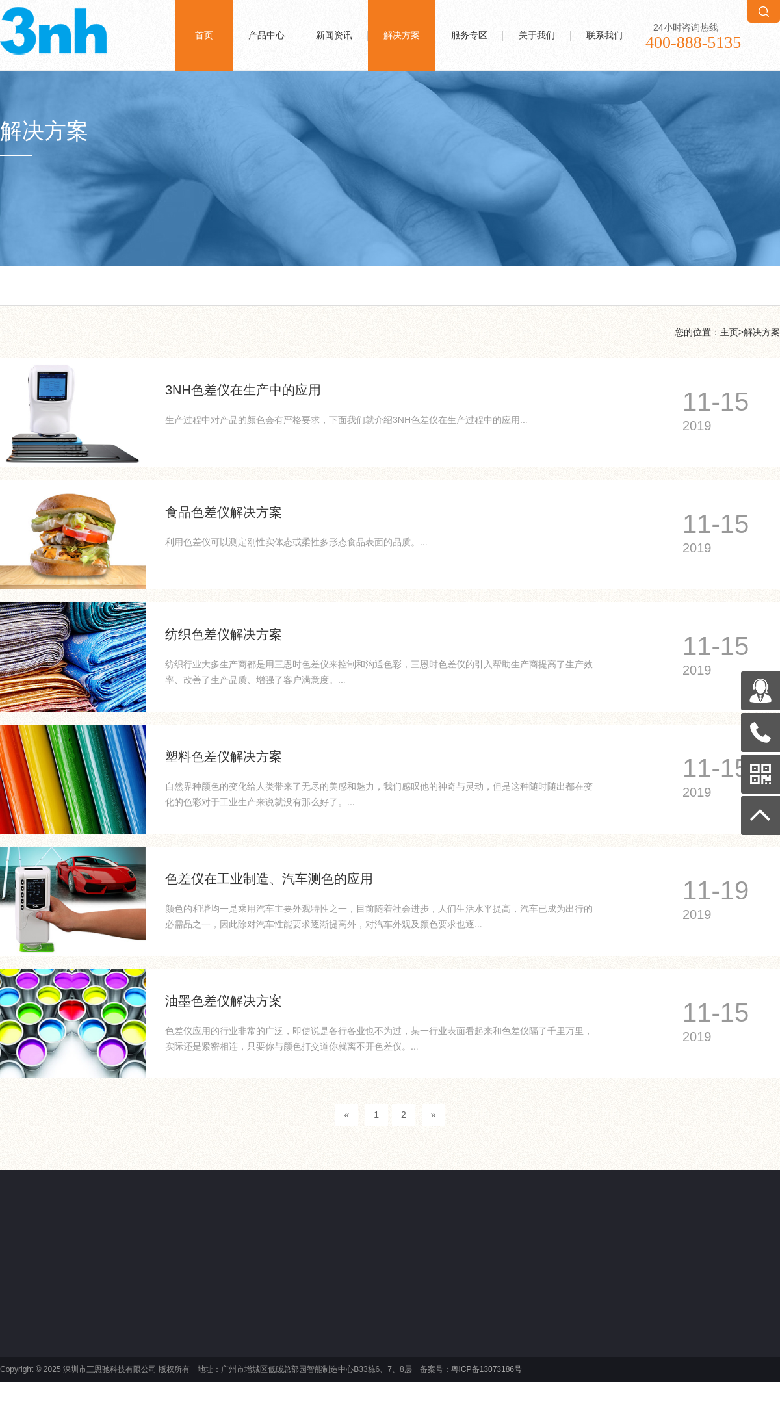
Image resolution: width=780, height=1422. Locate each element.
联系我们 (604, 35)
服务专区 (469, 35)
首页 (204, 35)
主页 (729, 332)
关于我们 (537, 35)
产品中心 (266, 35)
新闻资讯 (334, 35)
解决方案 (402, 35)
